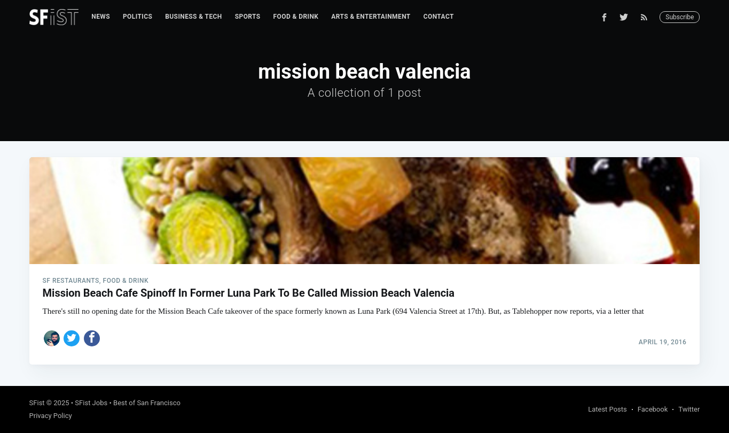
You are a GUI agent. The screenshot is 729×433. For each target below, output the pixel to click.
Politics (137, 16)
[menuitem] (100, 16)
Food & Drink (296, 16)
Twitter (689, 409)
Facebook (653, 409)
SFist (37, 403)
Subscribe (679, 17)
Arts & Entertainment (370, 16)
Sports (248, 16)
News (100, 16)
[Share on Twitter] (71, 338)
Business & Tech (193, 16)
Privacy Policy (50, 416)
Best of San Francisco (147, 403)
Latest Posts (607, 409)
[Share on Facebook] (92, 338)
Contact (439, 16)
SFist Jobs (91, 403)
